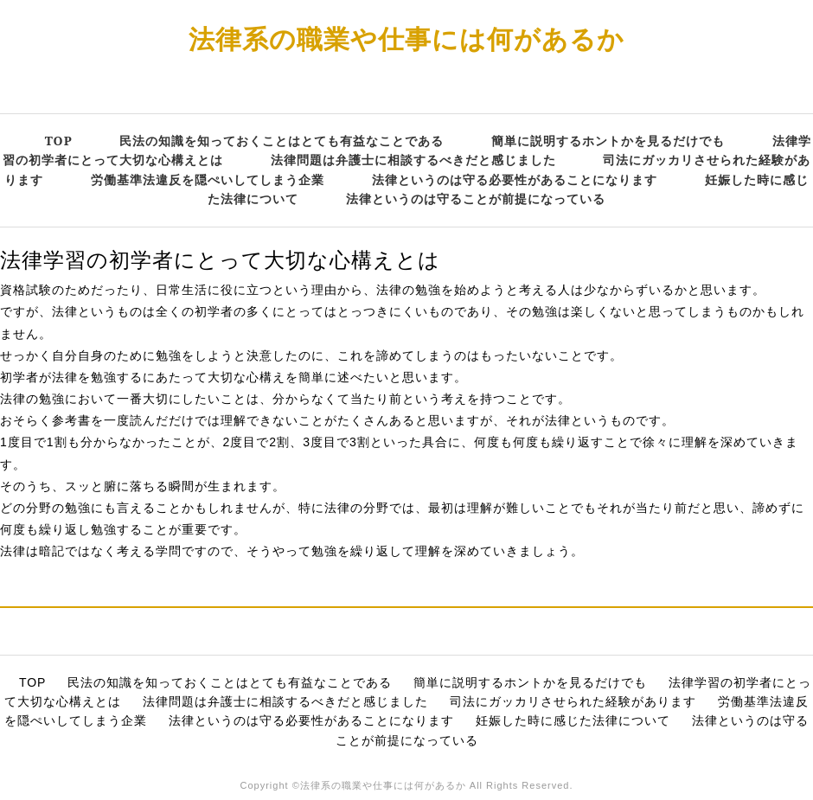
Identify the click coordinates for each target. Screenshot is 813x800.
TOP (59, 140)
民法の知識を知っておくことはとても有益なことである (281, 140)
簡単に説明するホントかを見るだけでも (608, 140)
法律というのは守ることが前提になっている (475, 198)
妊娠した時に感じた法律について (573, 720)
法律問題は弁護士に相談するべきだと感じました (413, 159)
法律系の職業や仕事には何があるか (406, 38)
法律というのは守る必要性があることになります (514, 179)
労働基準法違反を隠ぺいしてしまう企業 (207, 179)
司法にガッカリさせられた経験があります (573, 701)
